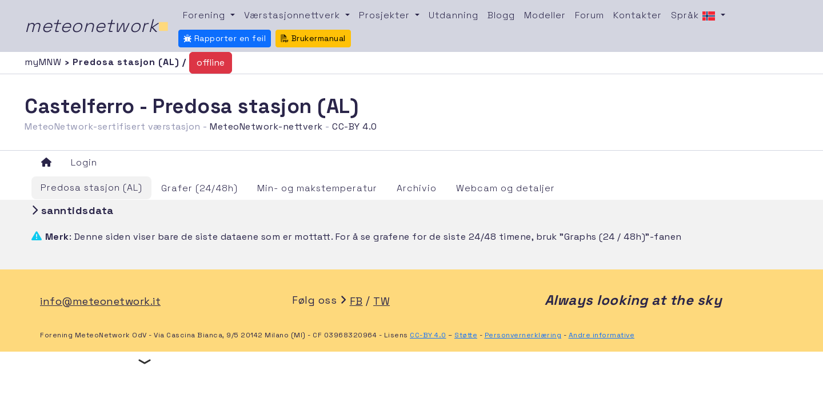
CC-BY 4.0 (354, 126)
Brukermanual (313, 38)
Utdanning (453, 15)
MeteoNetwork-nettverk (266, 126)
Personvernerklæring (523, 335)
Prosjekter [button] (386, 15)
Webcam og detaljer (505, 188)
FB (356, 301)
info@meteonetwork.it (100, 301)
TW (381, 301)
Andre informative (602, 335)
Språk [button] (694, 16)
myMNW (45, 62)
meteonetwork (97, 25)
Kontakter (637, 15)
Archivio (417, 188)
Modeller (545, 15)
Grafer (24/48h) (199, 188)
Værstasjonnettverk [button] (293, 15)
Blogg (501, 15)
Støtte (465, 335)
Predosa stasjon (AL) (91, 188)
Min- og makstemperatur (317, 188)
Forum (589, 15)
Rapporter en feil (224, 38)
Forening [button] (205, 15)
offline (211, 62)
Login (84, 162)
